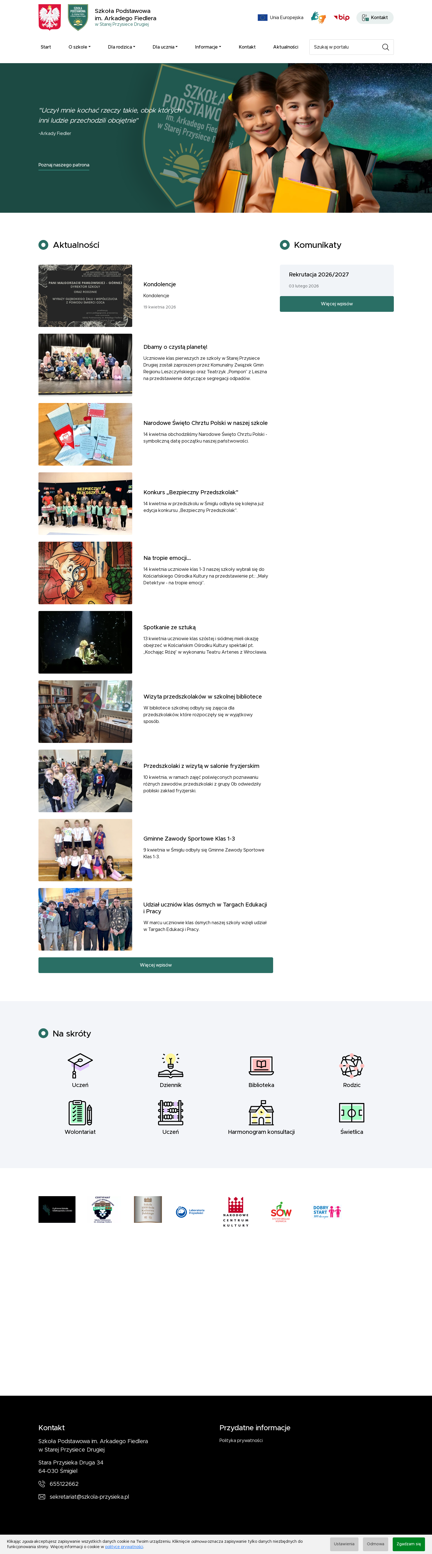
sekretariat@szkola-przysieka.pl (89, 1497)
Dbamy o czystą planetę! (175, 374)
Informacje (206, 47)
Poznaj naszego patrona (63, 165)
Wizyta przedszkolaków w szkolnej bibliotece (202, 724)
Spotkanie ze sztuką (169, 655)
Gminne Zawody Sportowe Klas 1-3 (189, 866)
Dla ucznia (163, 47)
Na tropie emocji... (167, 586)
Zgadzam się (409, 1544)
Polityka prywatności (241, 1440)
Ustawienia (344, 1544)
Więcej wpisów (156, 992)
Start (46, 47)
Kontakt (247, 47)
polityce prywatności (124, 1547)
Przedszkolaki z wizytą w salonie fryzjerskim (201, 794)
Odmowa (375, 1544)
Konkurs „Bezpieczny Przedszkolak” (190, 520)
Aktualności (285, 47)
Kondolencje (159, 312)
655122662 (64, 1484)
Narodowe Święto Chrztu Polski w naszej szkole (205, 450)
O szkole (77, 47)
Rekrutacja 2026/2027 (319, 302)
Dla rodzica (120, 47)
